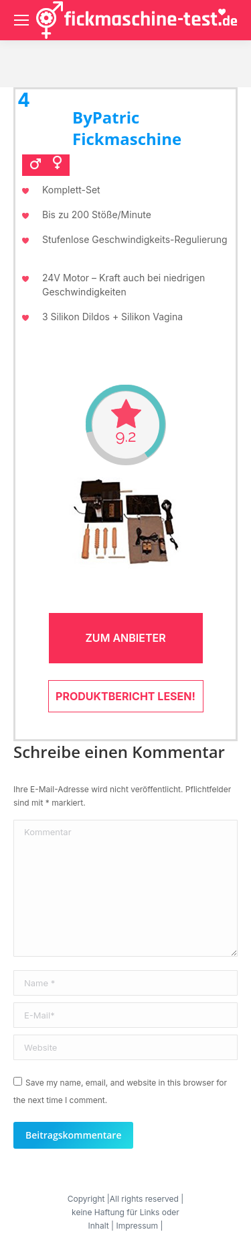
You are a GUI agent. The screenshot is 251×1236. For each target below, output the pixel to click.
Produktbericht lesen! (125, 696)
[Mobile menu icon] (21, 20)
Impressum (137, 1226)
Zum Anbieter (125, 638)
